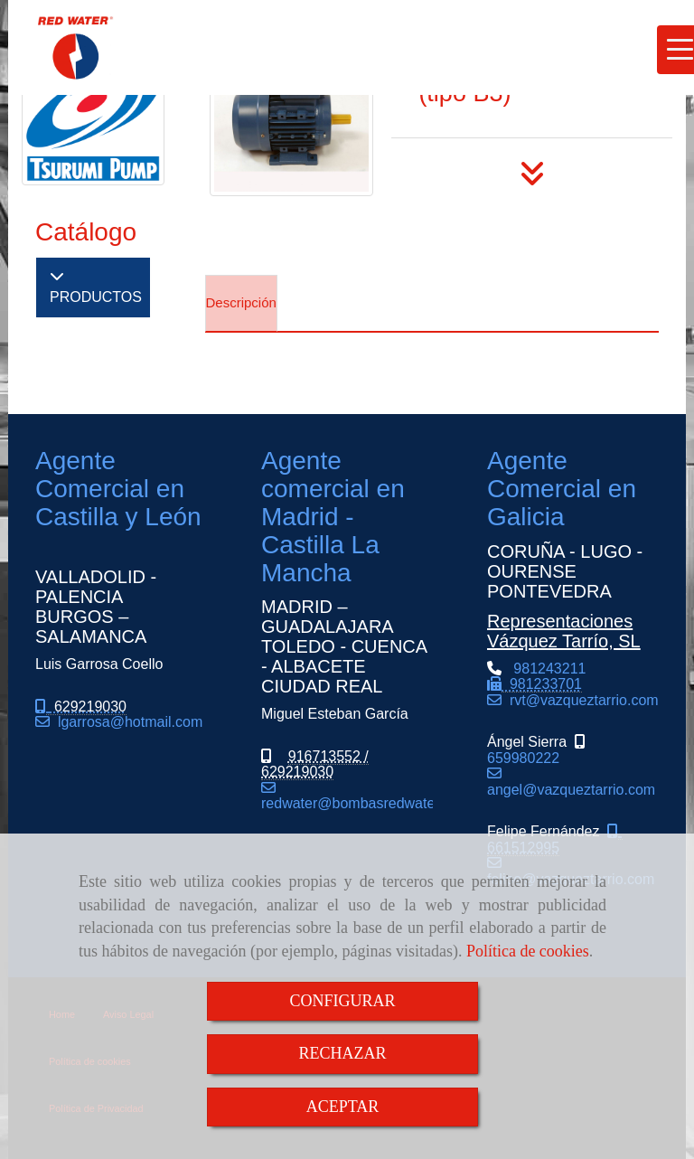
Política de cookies (527, 951)
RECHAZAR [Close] (342, 1053)
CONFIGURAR (342, 1001)
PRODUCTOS (96, 297)
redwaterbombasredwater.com (365, 796)
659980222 (538, 757)
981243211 (536, 684)
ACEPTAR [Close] (343, 1107)
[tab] (241, 304)
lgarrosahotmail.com (126, 722)
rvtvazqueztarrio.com (580, 700)
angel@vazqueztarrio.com (571, 781)
